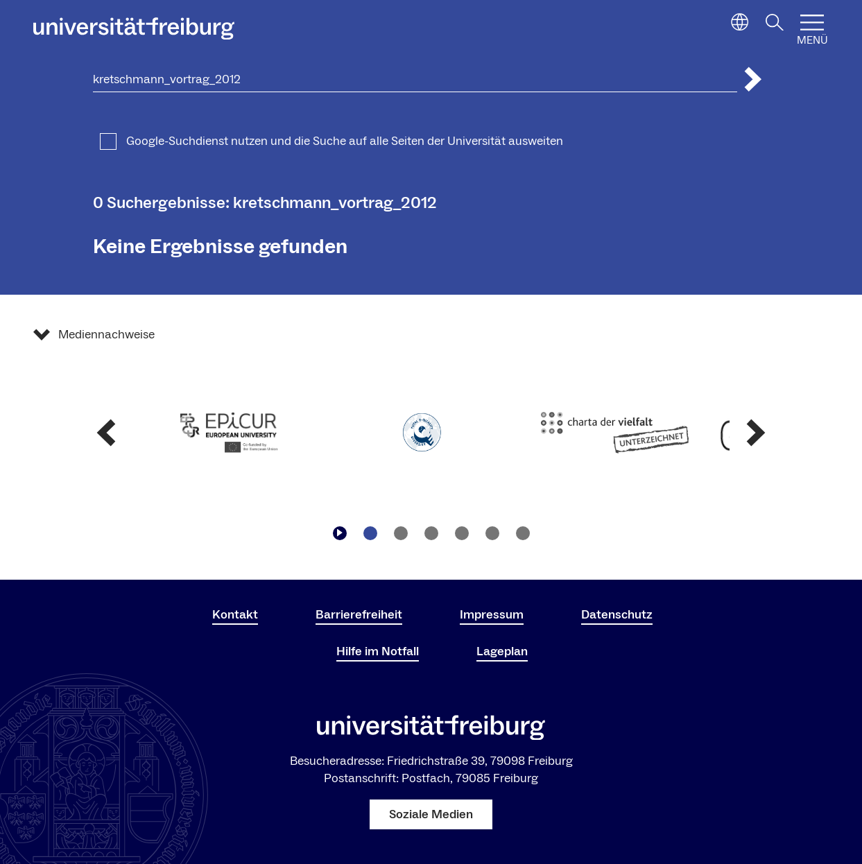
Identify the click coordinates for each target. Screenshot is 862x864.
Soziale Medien (431, 814)
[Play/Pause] (340, 533)
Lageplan (502, 651)
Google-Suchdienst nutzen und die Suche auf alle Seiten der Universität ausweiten (344, 141)
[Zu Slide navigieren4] (462, 533)
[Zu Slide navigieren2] (401, 533)
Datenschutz (617, 615)
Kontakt (235, 615)
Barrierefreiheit (359, 615)
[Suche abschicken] (753, 79)
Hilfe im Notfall (377, 651)
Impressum (492, 615)
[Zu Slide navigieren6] (523, 533)
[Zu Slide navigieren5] (492, 533)
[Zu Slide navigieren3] (431, 533)
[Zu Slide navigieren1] (370, 533)
